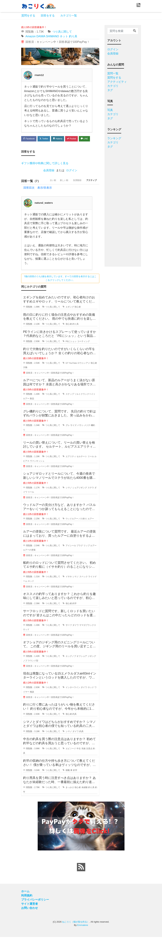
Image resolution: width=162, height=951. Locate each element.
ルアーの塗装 (29, 564)
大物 (25, 381)
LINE (27, 146)
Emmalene (82, 939)
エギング (70, 321)
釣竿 (74, 617)
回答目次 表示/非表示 (37, 201)
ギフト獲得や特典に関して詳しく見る (44, 170)
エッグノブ (71, 670)
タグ (110, 90)
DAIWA (40, 36)
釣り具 (73, 36)
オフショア (82, 670)
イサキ (69, 591)
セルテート (82, 470)
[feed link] (81, 881)
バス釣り (83, 533)
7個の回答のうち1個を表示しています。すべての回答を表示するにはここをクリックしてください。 (60, 292)
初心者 (77, 321)
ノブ (25, 674)
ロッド (31, 595)
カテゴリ (112, 85)
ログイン (71, 177)
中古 (79, 762)
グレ (68, 439)
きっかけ (70, 801)
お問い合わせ (29, 921)
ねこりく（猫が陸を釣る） (75, 936)
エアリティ (71, 470)
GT (67, 377)
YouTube (73, 377)
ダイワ (75, 639)
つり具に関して (62, 31)
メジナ (87, 439)
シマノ (69, 501)
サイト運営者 (29, 917)
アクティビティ (117, 81)
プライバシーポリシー (35, 913)
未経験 (84, 801)
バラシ (80, 439)
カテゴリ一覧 (68, 15)
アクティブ (90, 195)
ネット (64, 36)
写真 (110, 110)
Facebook (29, 139)
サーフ (69, 639)
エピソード (71, 762)
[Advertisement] (122, 206)
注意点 (89, 762)
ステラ (91, 501)
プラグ (80, 559)
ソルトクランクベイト (84, 408)
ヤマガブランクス (87, 639)
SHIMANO (52, 36)
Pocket (77, 139)
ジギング (92, 670)
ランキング (114, 138)
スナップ (70, 408)
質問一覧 (112, 73)
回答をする (48, 15)
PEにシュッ (71, 355)
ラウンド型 (33, 674)
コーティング (83, 355)
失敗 (83, 762)
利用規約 (26, 909)
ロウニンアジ (84, 377)
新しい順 (58, 195)
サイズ (73, 439)
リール (91, 470)
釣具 (74, 728)
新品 (32, 413)
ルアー (26, 413)
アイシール (71, 559)
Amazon (31, 36)
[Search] (134, 31)
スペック (83, 591)
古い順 (45, 195)
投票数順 (74, 195)
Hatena (62, 139)
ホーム (25, 905)
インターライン (73, 701)
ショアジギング (79, 501)
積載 (68, 784)
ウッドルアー (72, 533)
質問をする (28, 15)
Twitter (46, 139)
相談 (32, 706)
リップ (87, 559)
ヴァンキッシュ (37, 475)
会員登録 (48, 177)
